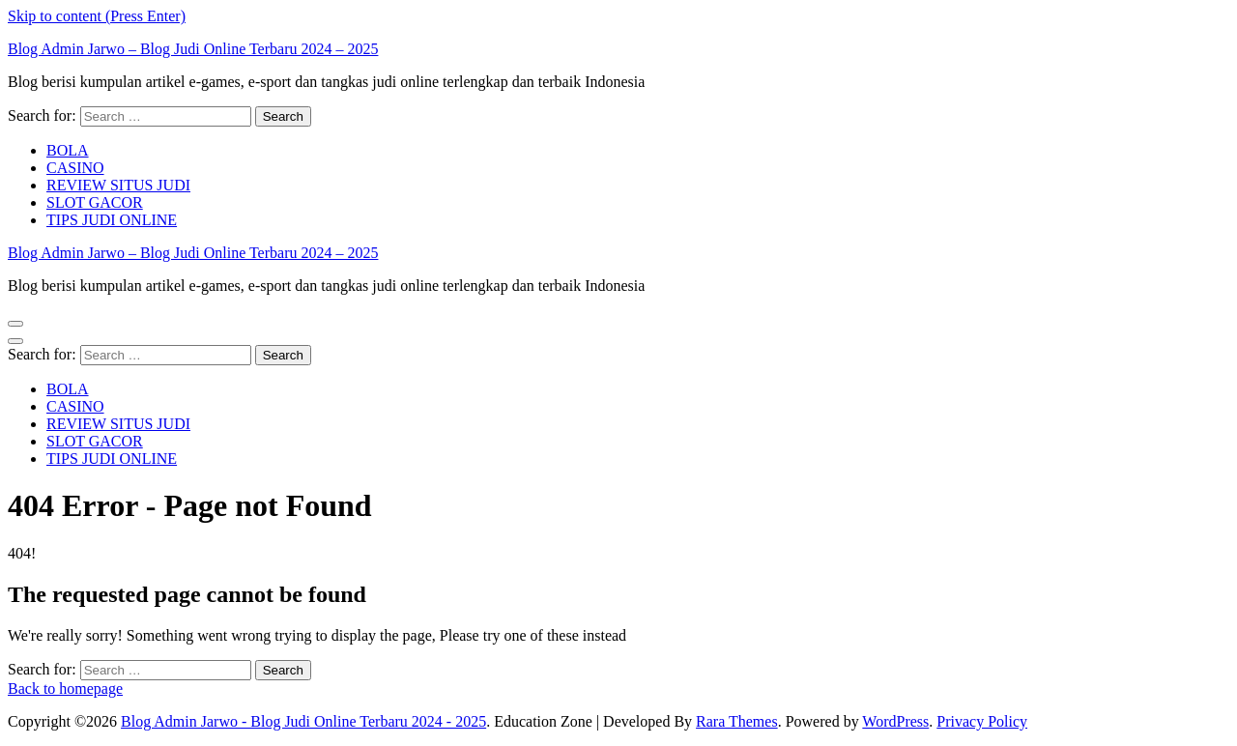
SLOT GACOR (94, 202)
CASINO (75, 167)
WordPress (895, 721)
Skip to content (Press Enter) (97, 16)
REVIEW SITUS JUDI (118, 185)
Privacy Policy (981, 721)
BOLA (67, 150)
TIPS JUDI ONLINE (111, 220)
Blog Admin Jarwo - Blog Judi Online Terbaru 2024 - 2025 (303, 721)
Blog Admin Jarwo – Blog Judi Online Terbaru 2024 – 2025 (193, 49)
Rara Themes (737, 721)
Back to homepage (65, 688)
